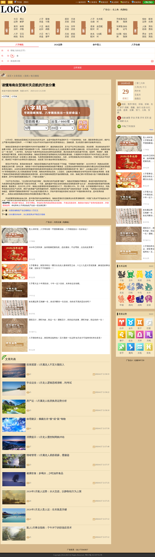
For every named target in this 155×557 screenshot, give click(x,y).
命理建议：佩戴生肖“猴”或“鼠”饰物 (46, 411)
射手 (122, 345)
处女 (131, 332)
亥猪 (149, 297)
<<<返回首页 (81, 2)
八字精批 (10, 28)
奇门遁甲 (46, 28)
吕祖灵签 (62, 28)
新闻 (26, 68)
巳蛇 (131, 285)
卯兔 (149, 272)
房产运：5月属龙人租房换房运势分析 (46, 392)
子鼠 (122, 272)
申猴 (122, 297)
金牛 (131, 320)
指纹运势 (139, 19)
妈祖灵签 (72, 28)
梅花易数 (46, 24)
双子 (140, 320)
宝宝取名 (20, 28)
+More (151, 121)
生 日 (5, 53)
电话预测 (123, 19)
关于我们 (50, 551)
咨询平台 (125, 2)
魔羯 (131, 345)
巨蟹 (149, 320)
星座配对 (87, 24)
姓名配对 (87, 28)
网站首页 (3, 24)
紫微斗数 (46, 19)
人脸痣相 (139, 24)
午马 (140, 285)
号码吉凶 (106, 24)
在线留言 (58, 551)
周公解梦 (20, 19)
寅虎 (140, 272)
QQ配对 (96, 28)
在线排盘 (28, 24)
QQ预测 (112, 28)
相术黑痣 (131, 24)
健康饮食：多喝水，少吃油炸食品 (44, 465)
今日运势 (10, 19)
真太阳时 (115, 2)
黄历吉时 (10, 24)
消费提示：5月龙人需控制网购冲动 (45, 429)
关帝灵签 (72, 24)
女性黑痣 (149, 28)
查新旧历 (104, 2)
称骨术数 (20, 24)
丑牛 (131, 272)
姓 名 (5, 42)
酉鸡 (131, 297)
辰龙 (122, 285)
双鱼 (149, 345)
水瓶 (140, 345)
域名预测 (123, 28)
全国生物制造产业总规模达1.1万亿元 (23, 202)
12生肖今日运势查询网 (79, 551)
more (151, 258)
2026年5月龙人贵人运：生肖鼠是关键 (46, 501)
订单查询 (93, 2)
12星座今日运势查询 (96, 551)
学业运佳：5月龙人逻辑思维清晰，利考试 (49, 374)
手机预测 (113, 19)
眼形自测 (149, 19)
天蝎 (149, 332)
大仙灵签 (62, 24)
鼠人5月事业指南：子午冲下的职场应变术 (49, 519)
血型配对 (97, 24)
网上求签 (54, 24)
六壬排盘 (36, 28)
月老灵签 (72, 19)
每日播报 (35, 68)
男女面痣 (139, 28)
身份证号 (123, 24)
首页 (9, 68)
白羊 (122, 320)
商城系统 (137, 2)
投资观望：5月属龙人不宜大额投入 (45, 356)
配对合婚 (80, 24)
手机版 (18, 2)
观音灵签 (62, 19)
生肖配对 (97, 19)
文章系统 (18, 68)
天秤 (140, 332)
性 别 (5, 48)
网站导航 (65, 551)
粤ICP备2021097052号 (93, 547)
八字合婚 (87, 19)
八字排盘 (36, 19)
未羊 (149, 285)
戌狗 (140, 297)
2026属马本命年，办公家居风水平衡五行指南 (27, 206)
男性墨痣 (149, 24)
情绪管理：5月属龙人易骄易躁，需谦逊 (47, 447)
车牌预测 (113, 24)
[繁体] (26, 2)
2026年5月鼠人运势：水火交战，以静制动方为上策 (54, 483)
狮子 (122, 332)
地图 (107, 551)
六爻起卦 (36, 24)
